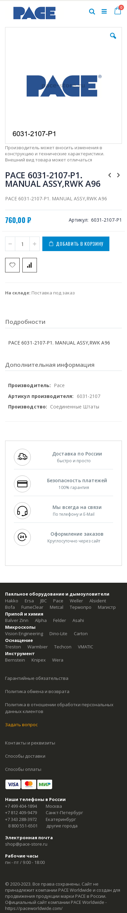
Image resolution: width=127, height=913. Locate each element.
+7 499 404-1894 (21, 806)
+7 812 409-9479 (21, 812)
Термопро (80, 607)
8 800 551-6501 (23, 826)
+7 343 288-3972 (21, 819)
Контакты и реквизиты (30, 743)
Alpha (41, 620)
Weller (76, 601)
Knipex (38, 660)
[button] (113, 40)
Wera (57, 660)
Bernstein (15, 660)
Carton (81, 633)
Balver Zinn (16, 620)
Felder (59, 620)
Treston (13, 647)
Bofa (10, 607)
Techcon (62, 647)
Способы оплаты (23, 769)
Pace (58, 601)
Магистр (107, 607)
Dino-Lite (58, 633)
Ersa (29, 601)
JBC (43, 601)
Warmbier (37, 647)
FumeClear (32, 607)
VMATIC (85, 647)
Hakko (11, 601)
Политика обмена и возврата (37, 691)
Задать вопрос (21, 724)
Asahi (78, 620)
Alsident (97, 601)
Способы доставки (25, 756)
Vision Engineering (24, 633)
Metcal (56, 607)
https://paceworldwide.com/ (34, 908)
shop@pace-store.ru (26, 844)
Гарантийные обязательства (36, 678)
